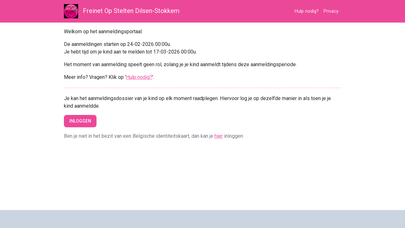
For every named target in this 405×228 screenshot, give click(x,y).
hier (219, 136)
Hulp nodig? (307, 11)
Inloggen (80, 121)
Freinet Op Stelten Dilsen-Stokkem (121, 11)
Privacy (331, 11)
